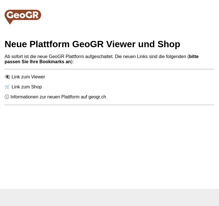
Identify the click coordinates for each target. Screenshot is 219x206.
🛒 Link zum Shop (23, 86)
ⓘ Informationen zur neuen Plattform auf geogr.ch (55, 96)
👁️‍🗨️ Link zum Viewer (25, 76)
